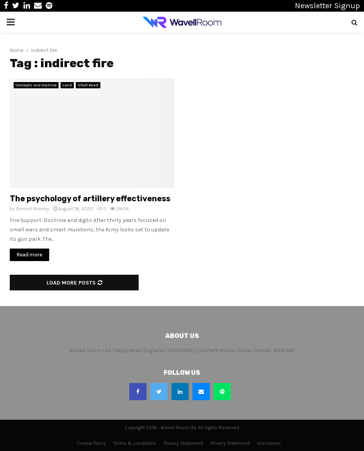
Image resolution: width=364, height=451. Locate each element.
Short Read (88, 85)
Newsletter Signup (327, 5)
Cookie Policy (91, 443)
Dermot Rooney (32, 208)
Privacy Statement (183, 443)
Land (67, 85)
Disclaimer (269, 443)
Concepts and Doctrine (36, 85)
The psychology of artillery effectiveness (90, 198)
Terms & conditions (134, 443)
